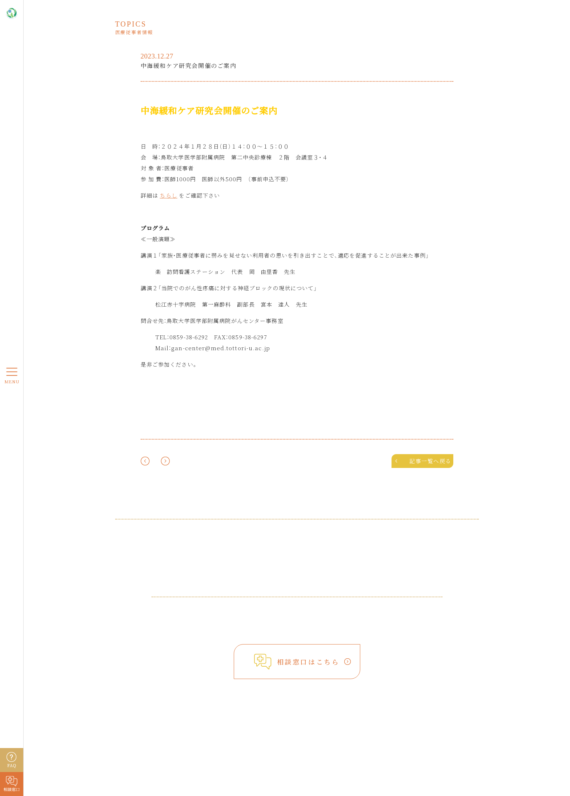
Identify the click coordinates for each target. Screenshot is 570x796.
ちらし (168, 195)
